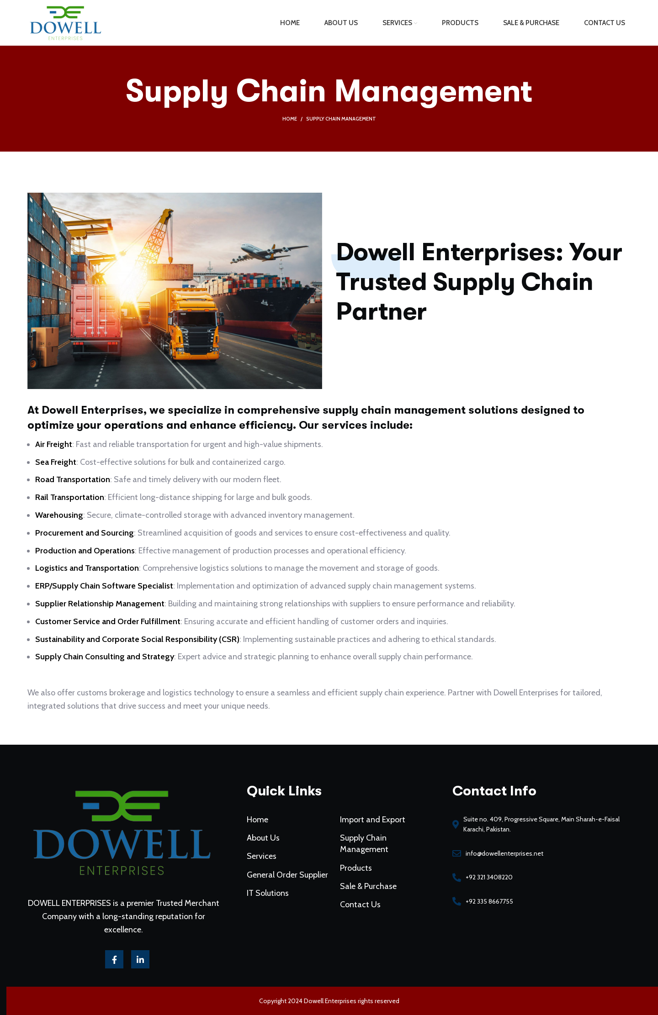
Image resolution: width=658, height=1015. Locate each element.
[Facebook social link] (134, 942)
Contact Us (357, 893)
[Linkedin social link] (158, 942)
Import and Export (368, 815)
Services (268, 849)
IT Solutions (273, 882)
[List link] (521, 846)
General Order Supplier (291, 865)
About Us (269, 832)
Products (353, 859)
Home (289, 119)
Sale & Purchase (364, 876)
